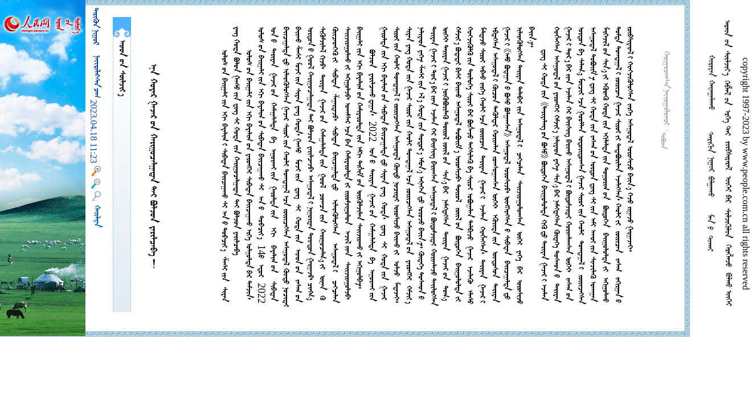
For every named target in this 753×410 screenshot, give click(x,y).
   (122, 68)
